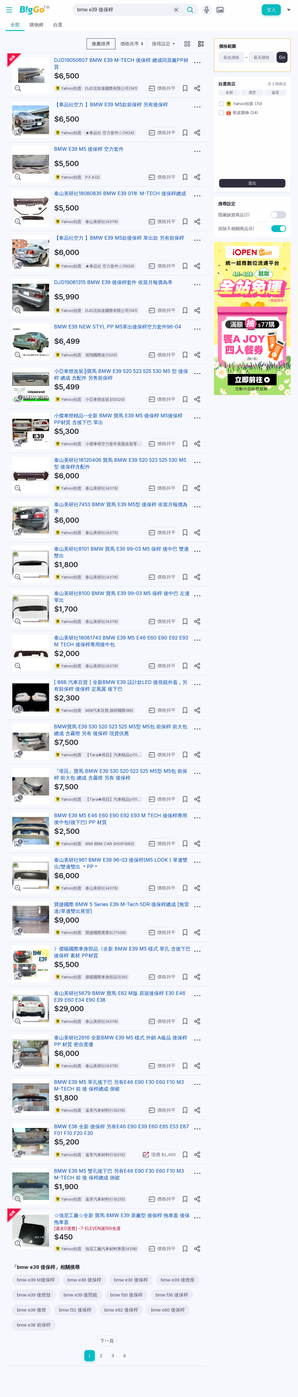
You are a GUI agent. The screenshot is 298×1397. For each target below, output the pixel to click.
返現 (275, 92)
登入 (271, 9)
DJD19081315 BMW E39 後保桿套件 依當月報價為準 (113, 282)
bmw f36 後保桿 (172, 1294)
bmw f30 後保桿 (126, 1294)
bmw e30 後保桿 (131, 1279)
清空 (252, 92)
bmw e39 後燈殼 (34, 1294)
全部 (229, 92)
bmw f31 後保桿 (75, 1309)
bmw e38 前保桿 (34, 1324)
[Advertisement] (252, 438)
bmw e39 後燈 (31, 1309)
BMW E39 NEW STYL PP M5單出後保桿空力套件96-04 (117, 327)
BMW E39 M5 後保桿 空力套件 (89, 149)
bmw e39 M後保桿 (36, 1279)
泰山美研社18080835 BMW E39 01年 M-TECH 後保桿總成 (120, 193)
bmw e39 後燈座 (178, 1279)
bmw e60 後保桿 (168, 1309)
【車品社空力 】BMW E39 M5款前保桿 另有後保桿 (111, 104)
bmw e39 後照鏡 (80, 1294)
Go (282, 57)
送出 (252, 183)
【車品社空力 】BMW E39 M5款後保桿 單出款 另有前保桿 (119, 238)
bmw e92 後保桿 (121, 1309)
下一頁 (107, 1340)
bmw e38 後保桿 (84, 1279)
